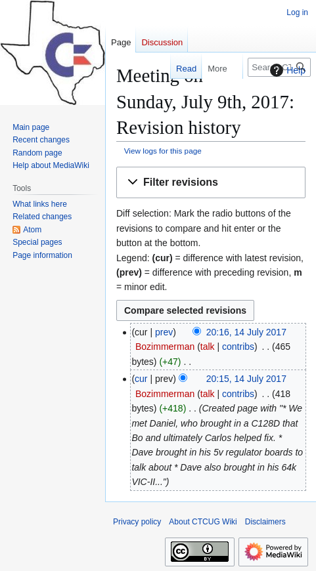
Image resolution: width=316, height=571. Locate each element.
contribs (238, 346)
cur (141, 378)
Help (286, 70)
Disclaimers (265, 521)
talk (207, 346)
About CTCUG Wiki (203, 521)
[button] (210, 183)
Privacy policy (137, 521)
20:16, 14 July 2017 (246, 332)
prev (164, 332)
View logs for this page (163, 150)
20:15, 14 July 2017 (246, 378)
